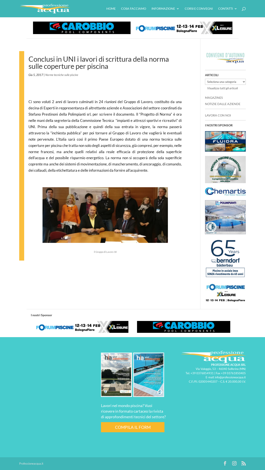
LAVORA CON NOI (218, 115)
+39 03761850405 (233, 373)
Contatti (225, 8)
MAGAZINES (214, 97)
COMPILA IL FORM (133, 427)
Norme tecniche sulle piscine (61, 75)
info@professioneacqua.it (230, 377)
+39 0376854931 (202, 373)
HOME (111, 8)
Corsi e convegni (199, 8)
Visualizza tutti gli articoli (222, 88)
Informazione (163, 8)
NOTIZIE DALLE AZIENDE (222, 104)
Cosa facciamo (133, 8)
